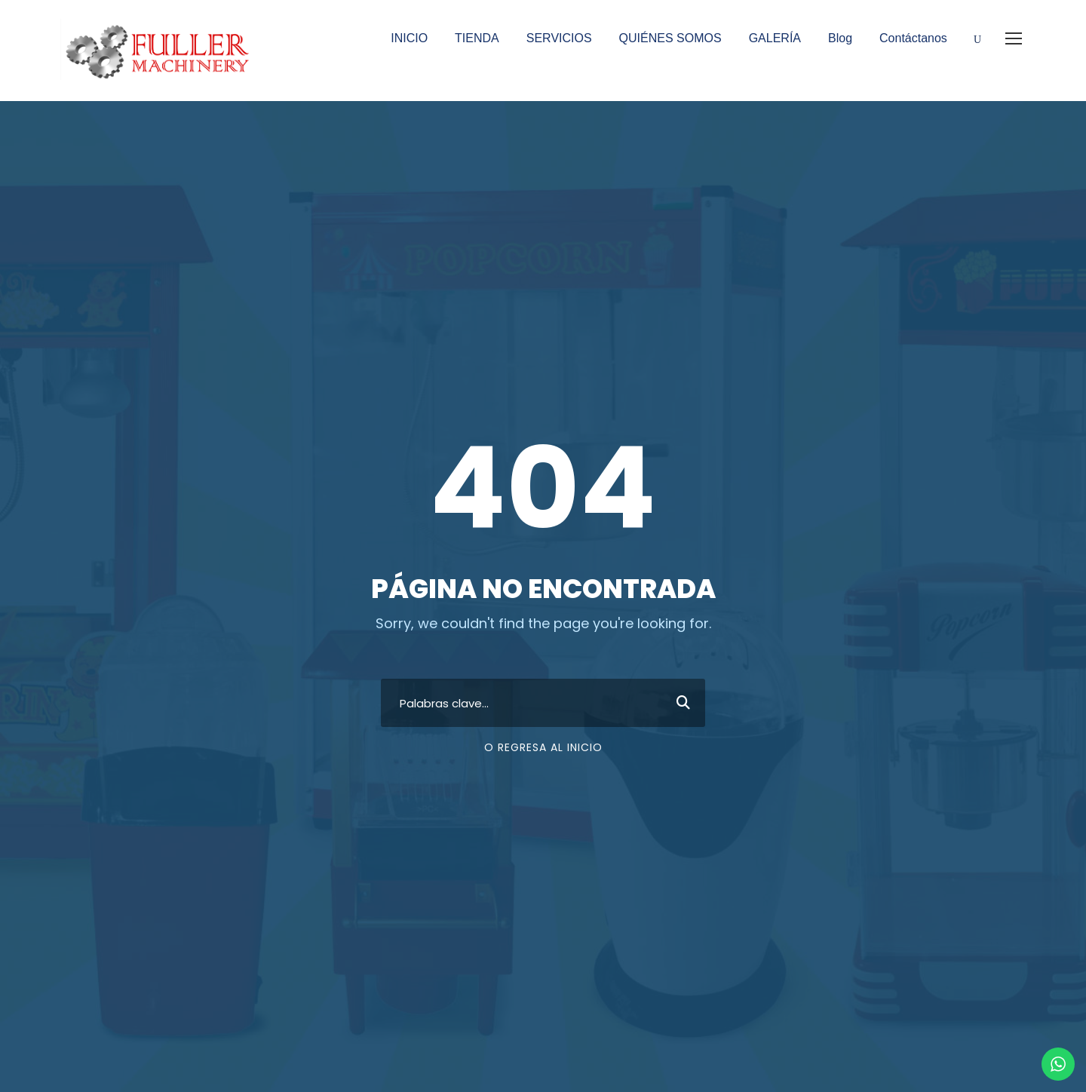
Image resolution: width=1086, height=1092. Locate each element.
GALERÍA (775, 38)
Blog (840, 38)
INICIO (409, 38)
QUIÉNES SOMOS (670, 38)
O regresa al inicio (543, 747)
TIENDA (477, 38)
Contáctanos (913, 38)
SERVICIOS (559, 38)
